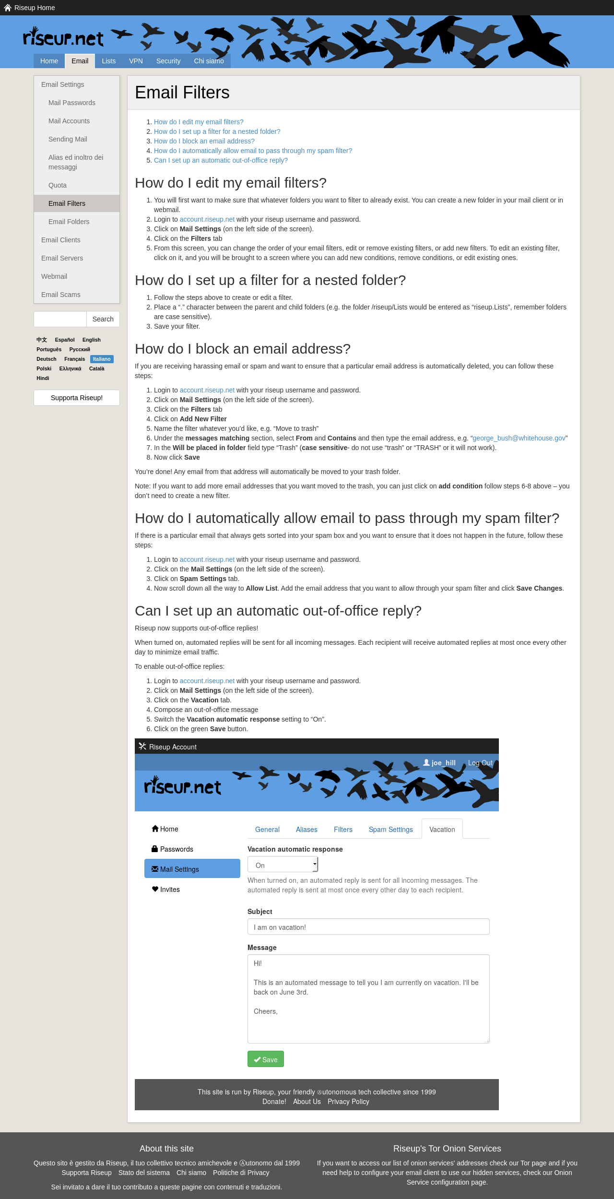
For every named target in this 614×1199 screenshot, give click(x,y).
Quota (57, 185)
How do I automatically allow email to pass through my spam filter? (253, 150)
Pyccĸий (80, 349)
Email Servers (62, 258)
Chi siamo (209, 61)
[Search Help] (60, 319)
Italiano (102, 359)
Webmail (54, 276)
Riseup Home (34, 8)
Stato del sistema (144, 1172)
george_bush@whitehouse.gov (519, 438)
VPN (136, 61)
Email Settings (62, 84)
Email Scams (61, 294)
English (92, 340)
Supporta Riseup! (77, 398)
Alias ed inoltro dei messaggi (75, 162)
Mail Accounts (69, 121)
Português (48, 349)
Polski (43, 368)
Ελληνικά (70, 368)
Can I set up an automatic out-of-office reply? (221, 160)
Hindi (42, 378)
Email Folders (69, 222)
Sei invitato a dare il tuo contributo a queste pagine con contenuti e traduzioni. (167, 1187)
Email (79, 61)
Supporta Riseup (86, 1172)
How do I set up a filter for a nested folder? (217, 131)
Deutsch (46, 359)
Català (97, 368)
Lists (109, 61)
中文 (41, 340)
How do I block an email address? (204, 141)
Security (168, 61)
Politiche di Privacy (241, 1172)
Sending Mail (67, 139)
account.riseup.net (207, 219)
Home (49, 61)
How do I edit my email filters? (199, 122)
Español (65, 340)
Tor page (533, 1163)
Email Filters (66, 203)
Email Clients (61, 240)
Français (74, 359)
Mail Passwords (71, 103)
